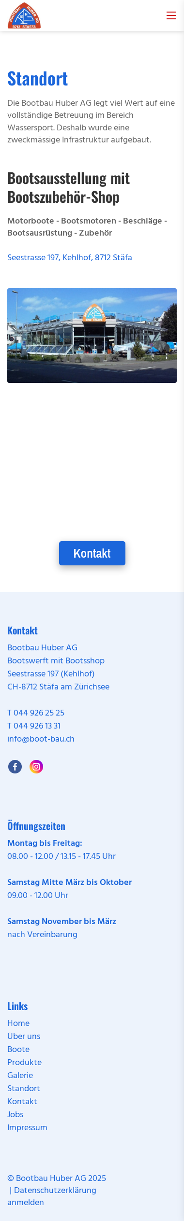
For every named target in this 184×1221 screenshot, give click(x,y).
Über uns (23, 1037)
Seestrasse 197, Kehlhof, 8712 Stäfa (69, 258)
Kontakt (92, 553)
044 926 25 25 (39, 713)
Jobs (15, 1115)
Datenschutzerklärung (55, 1191)
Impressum (27, 1128)
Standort (23, 1089)
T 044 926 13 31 (34, 726)
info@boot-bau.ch (41, 739)
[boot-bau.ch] (24, 16)
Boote (18, 1050)
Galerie (20, 1076)
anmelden (25, 1203)
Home (18, 1024)
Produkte (24, 1063)
